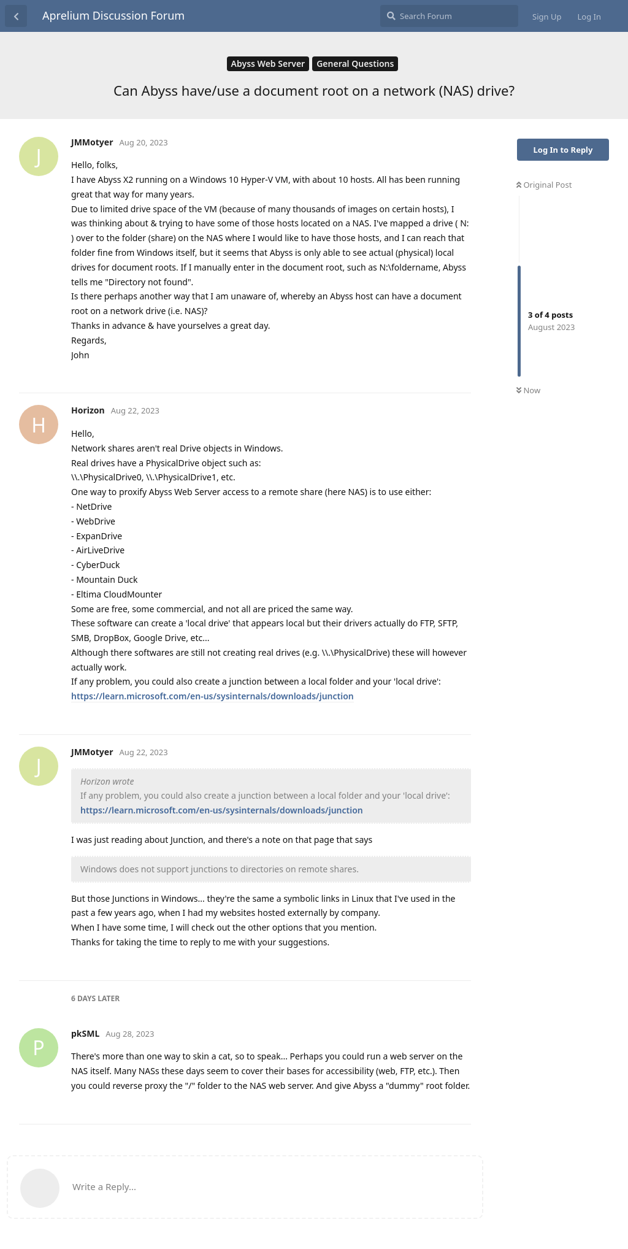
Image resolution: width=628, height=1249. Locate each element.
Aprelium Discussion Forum (113, 15)
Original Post (544, 184)
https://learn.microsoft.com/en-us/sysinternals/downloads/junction (212, 696)
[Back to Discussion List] (16, 16)
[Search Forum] (449, 16)
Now (528, 390)
